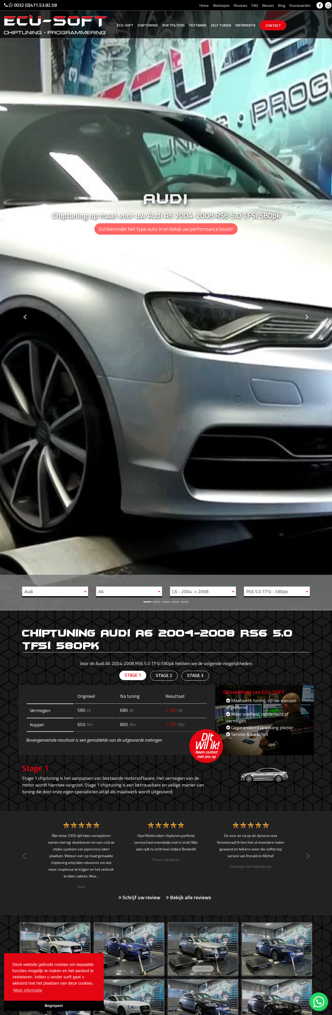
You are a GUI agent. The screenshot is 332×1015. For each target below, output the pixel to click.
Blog (281, 5)
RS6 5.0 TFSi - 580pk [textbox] (267, 591)
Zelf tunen (221, 25)
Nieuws (268, 5)
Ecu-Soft (125, 25)
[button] (25, 304)
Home (204, 5)
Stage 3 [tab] (195, 675)
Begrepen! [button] (54, 1006)
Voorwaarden (300, 5)
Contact (273, 25)
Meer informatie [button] (27, 990)
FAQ (255, 5)
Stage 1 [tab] (132, 675)
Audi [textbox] (28, 591)
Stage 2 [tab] (163, 675)
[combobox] (55, 591)
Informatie (245, 25)
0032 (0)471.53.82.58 (30, 5)
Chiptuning (147, 25)
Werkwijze (221, 5)
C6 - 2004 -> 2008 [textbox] (190, 591)
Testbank (197, 25)
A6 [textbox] (101, 591)
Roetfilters (173, 25)
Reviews (240, 5)
